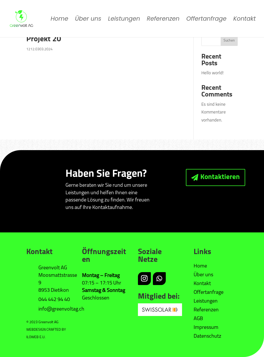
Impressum (206, 327)
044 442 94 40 (54, 299)
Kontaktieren (220, 177)
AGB (198, 318)
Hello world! (212, 73)
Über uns (88, 20)
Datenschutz (207, 336)
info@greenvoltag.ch (61, 309)
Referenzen (163, 20)
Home (59, 20)
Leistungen (124, 20)
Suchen (229, 41)
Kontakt (244, 20)
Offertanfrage (206, 20)
